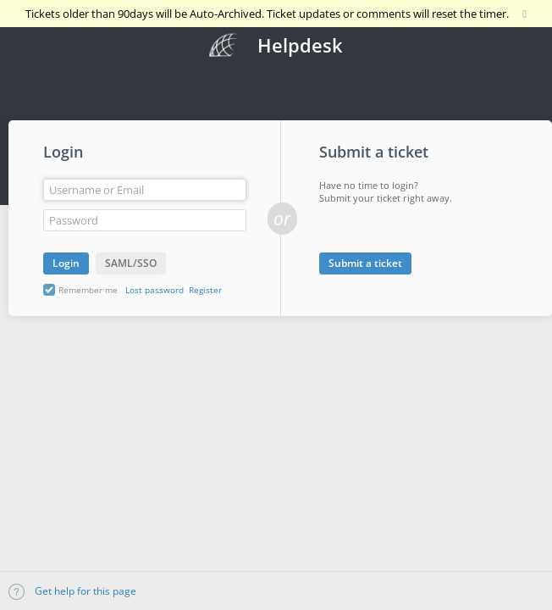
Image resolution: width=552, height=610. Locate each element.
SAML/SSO (131, 263)
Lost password (154, 290)
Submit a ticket (365, 263)
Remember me (88, 290)
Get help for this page (72, 591)
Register (205, 290)
